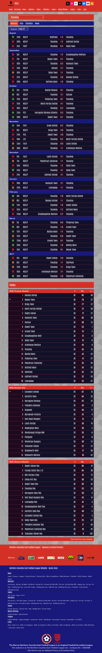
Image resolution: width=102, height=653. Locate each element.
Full (9, 595)
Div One (61, 584)
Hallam (54, 68)
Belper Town (52, 59)
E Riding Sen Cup (17, 587)
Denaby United (72, 77)
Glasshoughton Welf (33, 335)
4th (18, 196)
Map (30, 609)
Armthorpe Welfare (74, 148)
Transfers (74, 576)
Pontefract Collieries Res (35, 529)
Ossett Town (52, 117)
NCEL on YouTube (77, 625)
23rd (18, 112)
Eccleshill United (32, 391)
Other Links (20, 628)
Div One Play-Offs (70, 584)
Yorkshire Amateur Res (34, 524)
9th (18, 130)
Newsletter (71, 620)
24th (18, 37)
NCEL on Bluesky (65, 625)
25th (18, 187)
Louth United (71, 143)
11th (18, 205)
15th (18, 103)
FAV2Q (25, 90)
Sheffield (53, 37)
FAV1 (25, 125)
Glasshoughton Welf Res (35, 506)
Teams (54, 9)
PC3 (24, 134)
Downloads (55, 620)
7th (18, 59)
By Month (31, 584)
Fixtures (15, 576)
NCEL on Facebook (40, 625)
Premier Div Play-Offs (51, 584)
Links (79, 9)
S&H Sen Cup (53, 587)
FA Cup (88, 584)
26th (18, 41)
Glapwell (28, 410)
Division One (41, 576)
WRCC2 (26, 165)
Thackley (69, 37)
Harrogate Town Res (33, 493)
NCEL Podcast (82, 576)
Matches (32, 9)
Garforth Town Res (32, 511)
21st (18, 77)
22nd (19, 214)
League (73, 9)
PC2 (24, 112)
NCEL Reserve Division (19, 461)
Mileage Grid (36, 609)
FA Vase (87, 601)
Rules (40, 620)
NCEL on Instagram (26, 625)
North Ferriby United (49, 103)
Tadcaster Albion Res (33, 533)
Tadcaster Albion (32, 446)
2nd (18, 125)
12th (18, 99)
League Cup (81, 584)
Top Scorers (11, 601)
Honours (63, 620)
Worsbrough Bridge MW (34, 432)
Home (11, 9)
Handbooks (47, 620)
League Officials (13, 620)
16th (18, 139)
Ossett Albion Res (32, 465)
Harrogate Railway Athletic (46, 112)
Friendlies (75, 587)
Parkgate (28, 437)
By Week (24, 584)
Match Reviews (64, 576)
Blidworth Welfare (32, 455)
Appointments (23, 614)
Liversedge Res (31, 502)
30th (18, 148)
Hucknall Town (72, 63)
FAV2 (25, 143)
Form (23, 595)
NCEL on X (15, 625)
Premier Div (39, 584)
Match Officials (63, 9)
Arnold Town (71, 227)
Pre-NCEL (79, 620)
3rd (18, 54)
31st (18, 46)
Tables (39, 9)
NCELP (25, 37)
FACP (25, 46)
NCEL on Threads (52, 625)
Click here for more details (82, 539)
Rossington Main (32, 428)
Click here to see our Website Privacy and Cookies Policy (51, 650)
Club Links (12, 628)
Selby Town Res (31, 520)
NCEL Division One (17, 387)
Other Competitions (52, 576)
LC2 (24, 139)
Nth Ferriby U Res (32, 475)
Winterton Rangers (32, 441)
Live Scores (17, 9)
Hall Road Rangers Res (34, 497)
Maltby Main (52, 231)
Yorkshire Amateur (32, 405)
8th (18, 94)
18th (18, 72)
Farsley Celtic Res (32, 470)
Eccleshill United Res (33, 515)
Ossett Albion (71, 205)
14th (18, 68)
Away (18, 595)
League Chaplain (24, 620)
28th (18, 81)
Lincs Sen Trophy (29, 587)
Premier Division (30, 576)
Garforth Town (30, 396)
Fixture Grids (83, 587)
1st (18, 222)
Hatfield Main (51, 81)
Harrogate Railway (32, 401)
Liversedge (70, 108)
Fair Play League (22, 601)
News (25, 9)
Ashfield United (72, 41)
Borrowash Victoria (33, 414)
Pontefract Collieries (48, 161)
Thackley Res (30, 488)
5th (18, 90)
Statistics (46, 9)
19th (18, 108)
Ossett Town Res (31, 484)
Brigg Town (52, 130)
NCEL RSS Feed (89, 625)
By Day (18, 584)
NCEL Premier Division (19, 291)
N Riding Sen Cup (41, 587)
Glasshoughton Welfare (76, 54)
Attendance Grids (13, 590)
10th (18, 63)
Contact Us (34, 620)
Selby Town (70, 46)
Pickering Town (51, 99)
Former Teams (46, 609)
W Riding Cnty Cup (64, 587)
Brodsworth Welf (32, 450)
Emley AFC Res (31, 479)
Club (21, 23)
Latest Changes (12, 614)
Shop (84, 9)
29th (18, 245)
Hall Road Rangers (32, 419)
